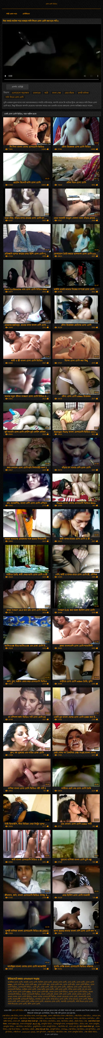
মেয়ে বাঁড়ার (69, 93)
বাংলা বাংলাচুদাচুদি (26, 1024)
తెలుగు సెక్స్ (36, 1024)
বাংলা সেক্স (56, 93)
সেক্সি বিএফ (17, 1032)
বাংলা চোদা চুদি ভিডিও (10, 1018)
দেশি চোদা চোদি (61, 989)
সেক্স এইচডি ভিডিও (90, 1032)
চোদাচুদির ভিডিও (46, 1024)
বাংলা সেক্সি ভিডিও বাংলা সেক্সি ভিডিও (60, 1016)
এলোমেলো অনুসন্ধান (20, 93)
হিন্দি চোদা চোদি (34, 1004)
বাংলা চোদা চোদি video (22, 992)
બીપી (58, 1021)
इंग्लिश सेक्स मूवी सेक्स (42, 1029)
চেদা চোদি (71, 982)
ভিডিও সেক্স (84, 1024)
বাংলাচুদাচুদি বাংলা (59, 1024)
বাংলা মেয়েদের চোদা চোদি (67, 996)
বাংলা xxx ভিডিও (50, 1018)
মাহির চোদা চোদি (36, 1001)
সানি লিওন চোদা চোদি (14, 97)
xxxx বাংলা (69, 1018)
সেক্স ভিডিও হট (63, 1026)
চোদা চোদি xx (18, 984)
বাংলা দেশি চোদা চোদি (62, 994)
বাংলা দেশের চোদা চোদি (81, 994)
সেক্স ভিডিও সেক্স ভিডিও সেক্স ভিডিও (31, 1018)
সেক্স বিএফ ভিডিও (14, 1029)
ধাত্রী (46, 93)
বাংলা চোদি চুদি (47, 994)
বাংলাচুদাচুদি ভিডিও (72, 1024)
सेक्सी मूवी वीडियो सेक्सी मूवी (29, 1021)
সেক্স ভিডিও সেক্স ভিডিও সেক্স (57, 1032)
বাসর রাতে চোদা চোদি (59, 999)
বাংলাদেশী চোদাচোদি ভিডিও (23, 999)
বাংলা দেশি (17, 1021)
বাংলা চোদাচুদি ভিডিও (49, 1026)
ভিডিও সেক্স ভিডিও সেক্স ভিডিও (84, 1018)
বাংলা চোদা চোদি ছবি (40, 992)
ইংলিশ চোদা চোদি (45, 982)
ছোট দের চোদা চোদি (58, 987)
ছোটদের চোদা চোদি (74, 987)
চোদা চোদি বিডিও (82, 984)
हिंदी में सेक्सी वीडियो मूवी (87, 1026)
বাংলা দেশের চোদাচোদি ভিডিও (44, 996)
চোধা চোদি (45, 987)
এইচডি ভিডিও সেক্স (80, 1021)
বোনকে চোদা (96, 1016)
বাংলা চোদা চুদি (74, 1026)
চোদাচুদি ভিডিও (55, 1029)
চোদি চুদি (35, 987)
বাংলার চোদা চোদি (42, 999)
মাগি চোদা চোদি (23, 1001)
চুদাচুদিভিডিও (37, 1026)
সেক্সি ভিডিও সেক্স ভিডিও (82, 1016)
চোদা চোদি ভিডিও (51, 4)
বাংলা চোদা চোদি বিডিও (58, 992)
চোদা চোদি (80, 982)
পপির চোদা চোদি (74, 989)
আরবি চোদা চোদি (30, 982)
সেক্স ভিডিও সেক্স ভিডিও (10, 1016)
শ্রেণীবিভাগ (26, 14)
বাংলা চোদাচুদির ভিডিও (75, 1032)
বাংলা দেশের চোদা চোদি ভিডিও (20, 996)
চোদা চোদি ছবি (69, 984)
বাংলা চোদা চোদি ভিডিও (78, 992)
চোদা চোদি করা (43, 984)
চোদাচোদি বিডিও (24, 987)
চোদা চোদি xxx (31, 984)
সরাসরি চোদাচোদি (68, 1001)
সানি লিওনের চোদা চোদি (17, 1004)
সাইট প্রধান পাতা (11, 14)
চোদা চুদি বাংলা (41, 1032)
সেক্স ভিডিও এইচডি (67, 1021)
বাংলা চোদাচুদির (94, 1024)
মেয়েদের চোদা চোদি (52, 1001)
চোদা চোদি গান (56, 984)
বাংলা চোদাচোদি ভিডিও (31, 994)
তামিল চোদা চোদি (29, 989)
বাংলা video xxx (13, 1024)
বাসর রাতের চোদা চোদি (78, 999)
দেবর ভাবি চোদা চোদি (45, 989)
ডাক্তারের (37, 93)
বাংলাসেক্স (60, 1018)
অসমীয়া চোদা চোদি (15, 982)
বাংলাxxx (64, 1029)
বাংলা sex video (41, 1016)
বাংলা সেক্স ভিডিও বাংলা (27, 1016)
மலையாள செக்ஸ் (28, 1032)
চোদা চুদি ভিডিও (90, 1029)
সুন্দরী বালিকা (83, 93)
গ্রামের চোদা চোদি (60, 982)
